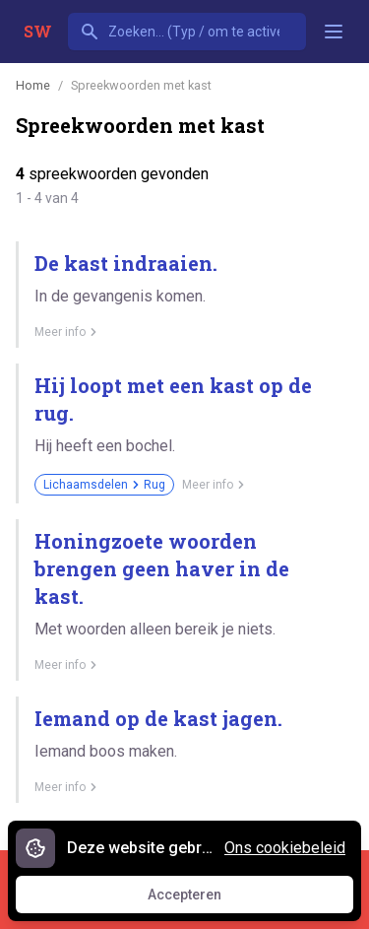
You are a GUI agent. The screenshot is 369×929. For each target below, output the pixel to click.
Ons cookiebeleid (284, 847)
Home (33, 85)
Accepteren (203, 899)
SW (38, 31)
